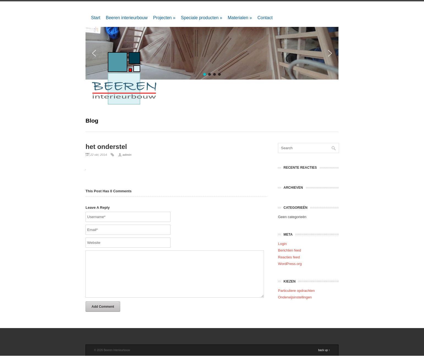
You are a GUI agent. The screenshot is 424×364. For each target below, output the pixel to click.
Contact (264, 17)
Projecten (164, 17)
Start (95, 17)
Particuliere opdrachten (296, 291)
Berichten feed (289, 250)
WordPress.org (290, 264)
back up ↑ (324, 358)
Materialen (240, 17)
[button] (330, 53)
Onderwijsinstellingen (295, 297)
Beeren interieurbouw (127, 17)
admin (127, 154)
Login (282, 244)
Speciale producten (201, 17)
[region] (212, 53)
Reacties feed (289, 257)
